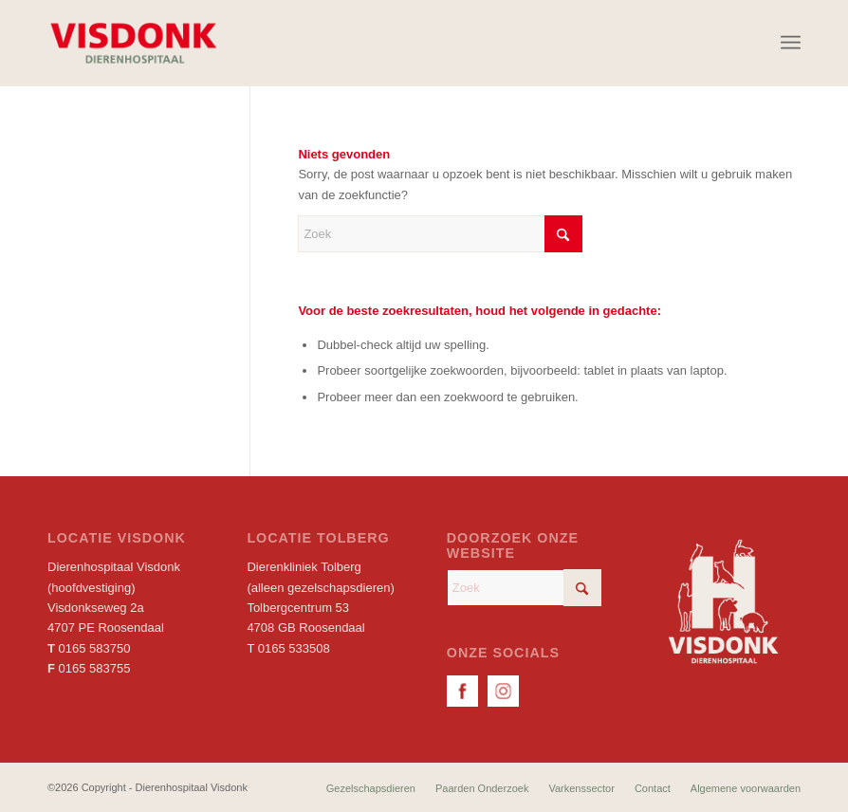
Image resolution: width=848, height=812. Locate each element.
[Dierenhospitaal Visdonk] (132, 42)
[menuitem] (791, 42)
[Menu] (791, 42)
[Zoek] (440, 233)
